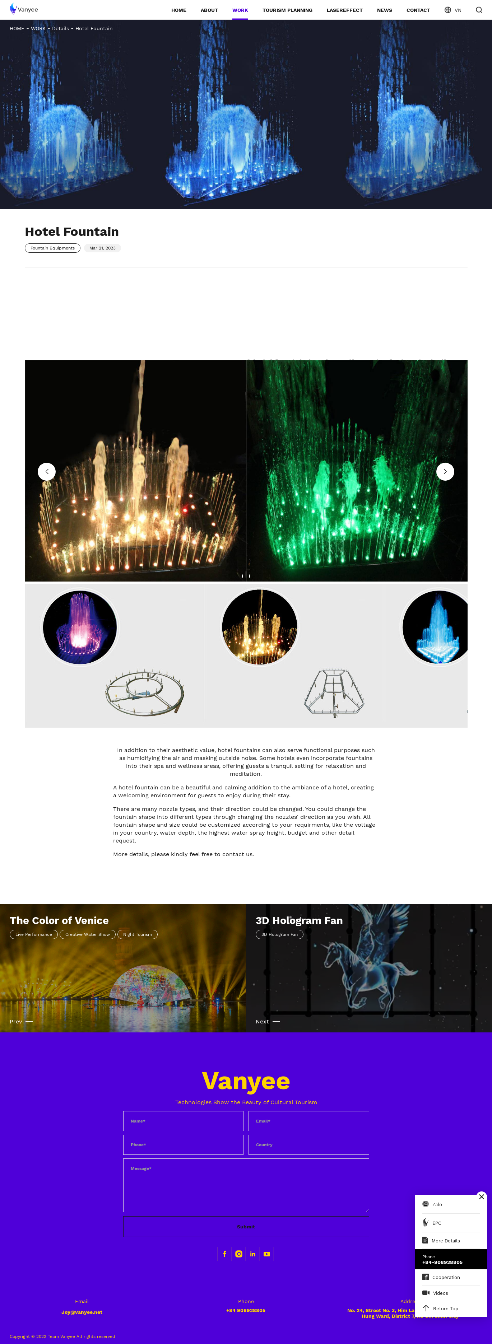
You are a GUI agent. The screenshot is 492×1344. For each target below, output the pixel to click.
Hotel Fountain (94, 28)
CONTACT (418, 10)
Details (60, 28)
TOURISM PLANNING (287, 10)
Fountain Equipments (53, 248)
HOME (178, 10)
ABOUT (209, 10)
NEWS (384, 10)
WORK (240, 10)
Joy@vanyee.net (81, 1312)
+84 (245, 1310)
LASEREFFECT (345, 10)
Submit (246, 1226)
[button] (47, 472)
